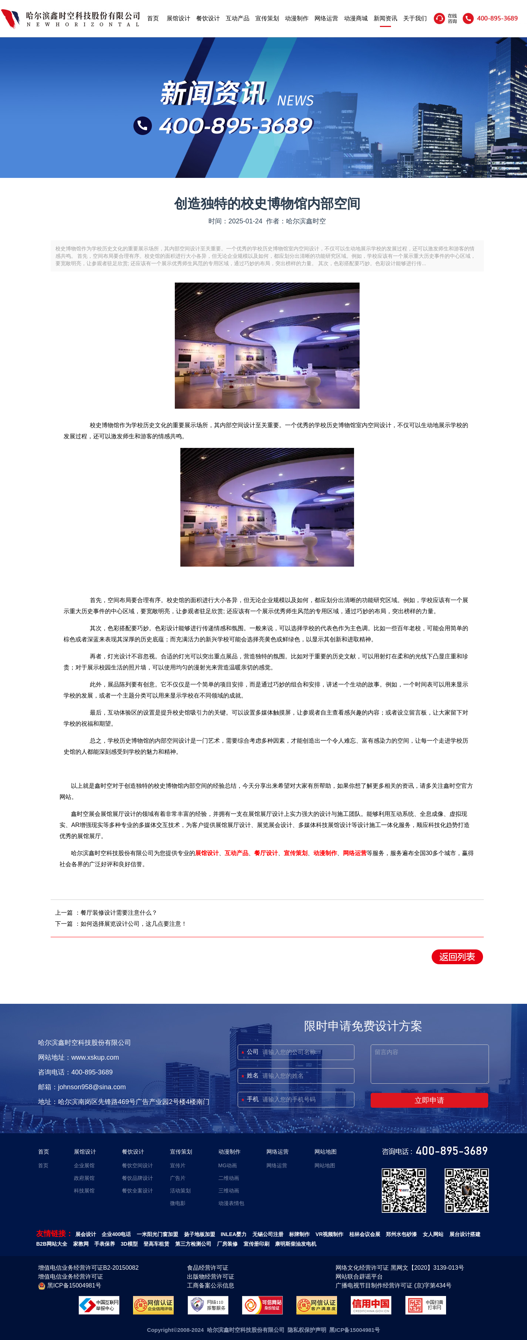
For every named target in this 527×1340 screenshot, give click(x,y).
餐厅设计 (266, 853)
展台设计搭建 (464, 1234)
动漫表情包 (231, 1203)
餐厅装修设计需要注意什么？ (119, 912)
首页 (153, 18)
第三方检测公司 (193, 1244)
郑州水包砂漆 (401, 1234)
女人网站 (433, 1234)
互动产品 (237, 18)
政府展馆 (84, 1178)
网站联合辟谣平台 (359, 1276)
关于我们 (415, 18)
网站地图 (325, 1151)
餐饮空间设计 (137, 1165)
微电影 (178, 1203)
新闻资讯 (385, 18)
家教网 (81, 1244)
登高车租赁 (156, 1244)
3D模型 (129, 1244)
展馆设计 (178, 18)
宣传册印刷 (256, 1244)
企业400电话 (116, 1234)
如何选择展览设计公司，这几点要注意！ (134, 924)
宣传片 (178, 1165)
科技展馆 (84, 1191)
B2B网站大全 (51, 1244)
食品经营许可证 (207, 1268)
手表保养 (104, 1244)
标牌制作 (299, 1234)
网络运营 (326, 18)
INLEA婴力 (233, 1234)
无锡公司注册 (267, 1234)
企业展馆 (84, 1165)
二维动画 (228, 1178)
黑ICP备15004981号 (69, 1286)
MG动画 (227, 1165)
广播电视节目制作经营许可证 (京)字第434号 (394, 1285)
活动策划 (180, 1191)
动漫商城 (356, 18)
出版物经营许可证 (210, 1276)
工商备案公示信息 (210, 1285)
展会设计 (85, 1234)
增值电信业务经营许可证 (70, 1276)
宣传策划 (267, 18)
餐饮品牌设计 (137, 1178)
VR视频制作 (329, 1234)
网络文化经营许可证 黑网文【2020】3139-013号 (400, 1268)
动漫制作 (297, 18)
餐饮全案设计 (137, 1191)
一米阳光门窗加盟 (157, 1234)
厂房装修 (227, 1244)
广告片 (178, 1178)
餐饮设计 (208, 18)
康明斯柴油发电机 (295, 1244)
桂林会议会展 (364, 1234)
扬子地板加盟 (199, 1234)
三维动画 (228, 1191)
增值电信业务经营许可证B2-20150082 (88, 1268)
